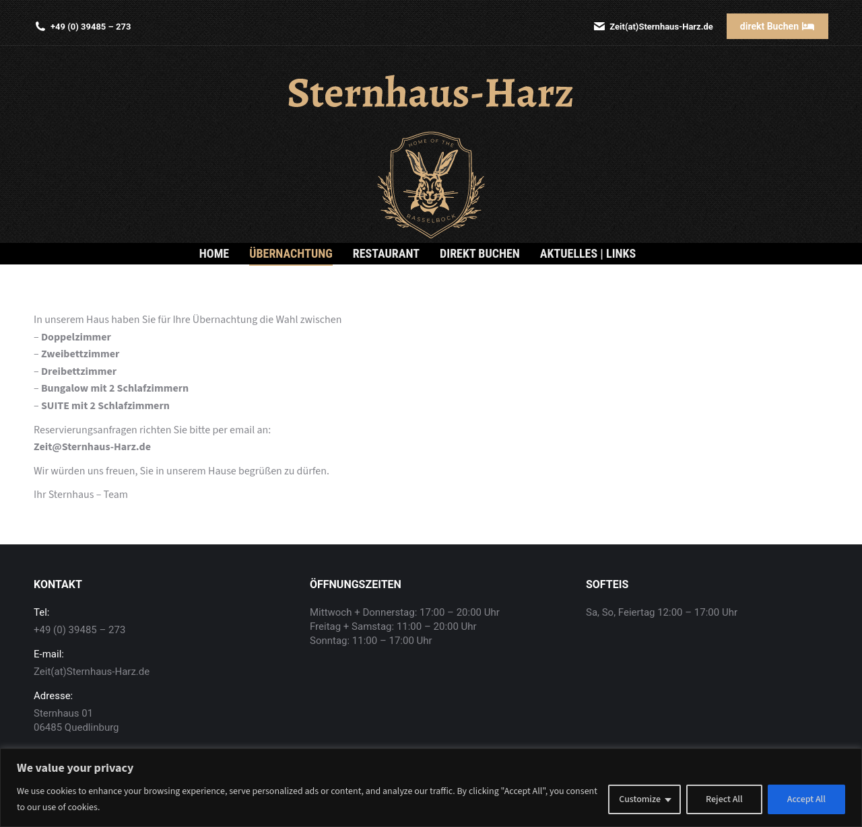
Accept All (806, 799)
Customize (640, 799)
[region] (431, 787)
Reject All (724, 799)
